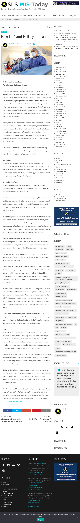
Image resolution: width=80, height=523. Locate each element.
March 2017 (59, 127)
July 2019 (59, 98)
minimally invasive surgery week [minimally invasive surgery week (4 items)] (66, 303)
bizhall (65, 409)
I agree (40, 520)
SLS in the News (61, 178)
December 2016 (61, 129)
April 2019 (59, 102)
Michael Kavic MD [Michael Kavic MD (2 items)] (61, 293)
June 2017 (59, 122)
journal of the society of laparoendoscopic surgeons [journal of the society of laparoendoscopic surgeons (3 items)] (64, 278)
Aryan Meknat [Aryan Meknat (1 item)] (60, 246)
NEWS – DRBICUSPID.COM (63, 165)
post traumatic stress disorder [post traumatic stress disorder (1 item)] (65, 338)
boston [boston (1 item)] (69, 246)
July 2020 (59, 81)
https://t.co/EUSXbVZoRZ (35, 487)
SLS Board (59, 176)
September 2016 (61, 133)
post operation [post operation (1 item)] (60, 331)
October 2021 (60, 74)
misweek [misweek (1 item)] (58, 307)
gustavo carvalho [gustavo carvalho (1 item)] (61, 267)
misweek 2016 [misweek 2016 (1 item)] (71, 310)
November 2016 (61, 131)
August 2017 (60, 118)
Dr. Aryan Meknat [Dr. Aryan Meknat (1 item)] (61, 253)
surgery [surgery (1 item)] (58, 345)
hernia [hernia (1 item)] (71, 267)
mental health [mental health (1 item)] (60, 290)
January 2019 (60, 109)
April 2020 (59, 85)
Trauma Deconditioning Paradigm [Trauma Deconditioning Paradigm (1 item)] (66, 352)
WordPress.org (61, 201)
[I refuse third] (77, 517)
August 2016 (60, 135)
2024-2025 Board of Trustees (65, 31)
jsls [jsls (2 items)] (57, 283)
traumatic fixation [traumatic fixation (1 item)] (61, 355)
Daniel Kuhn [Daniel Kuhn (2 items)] (69, 249)
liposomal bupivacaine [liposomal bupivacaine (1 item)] (62, 286)
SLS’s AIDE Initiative (62, 35)
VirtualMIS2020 (37, 483)
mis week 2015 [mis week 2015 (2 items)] (60, 310)
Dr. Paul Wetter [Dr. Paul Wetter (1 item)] (60, 260)
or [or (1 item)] (75, 324)
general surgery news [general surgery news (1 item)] (62, 263)
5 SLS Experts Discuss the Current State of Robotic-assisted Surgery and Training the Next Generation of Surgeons (67, 41)
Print (50, 27)
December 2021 (61, 72)
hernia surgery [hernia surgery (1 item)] (70, 270)
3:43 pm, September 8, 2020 (35, 474)
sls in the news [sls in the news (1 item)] (66, 341)
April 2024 (59, 70)
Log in (58, 194)
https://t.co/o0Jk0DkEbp (35, 472)
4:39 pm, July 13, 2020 (33, 502)
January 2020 (60, 87)
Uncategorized (60, 180)
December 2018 (61, 111)
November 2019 (61, 92)
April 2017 (59, 124)
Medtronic (41, 464)
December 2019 (61, 89)
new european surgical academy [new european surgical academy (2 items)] (66, 317)
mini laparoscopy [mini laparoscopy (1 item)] (61, 296)
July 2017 (59, 120)
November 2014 (61, 146)
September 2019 (61, 96)
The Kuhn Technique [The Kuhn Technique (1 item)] (69, 345)
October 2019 (60, 94)
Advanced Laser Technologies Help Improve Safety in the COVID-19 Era (67, 47)
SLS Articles (59, 173)
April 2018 (59, 116)
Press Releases (61, 171)
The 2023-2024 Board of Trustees (66, 33)
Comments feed (61, 198)
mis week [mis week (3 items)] (67, 307)
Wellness (4, 31)
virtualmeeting (33, 485)
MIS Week (59, 160)
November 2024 (61, 67)
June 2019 (59, 100)
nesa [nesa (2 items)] (66, 314)
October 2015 (60, 142)
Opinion (58, 167)
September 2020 (61, 76)
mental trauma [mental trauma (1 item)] (71, 290)
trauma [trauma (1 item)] (58, 348)
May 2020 (59, 83)
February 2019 (60, 107)
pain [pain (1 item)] (57, 327)
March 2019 (59, 105)
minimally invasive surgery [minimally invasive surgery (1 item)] (64, 300)
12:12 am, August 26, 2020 (34, 489)
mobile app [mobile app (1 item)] (59, 314)
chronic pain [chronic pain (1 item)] (59, 249)
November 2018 (61, 113)
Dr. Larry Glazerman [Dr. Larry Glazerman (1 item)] (62, 256)
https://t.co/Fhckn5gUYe (35, 500)
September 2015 (61, 144)
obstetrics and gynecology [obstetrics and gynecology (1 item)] (64, 324)
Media (58, 158)
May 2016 (59, 140)
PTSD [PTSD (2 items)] (57, 341)
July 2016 (59, 138)
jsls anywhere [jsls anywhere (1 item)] (64, 283)
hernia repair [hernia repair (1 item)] (59, 270)
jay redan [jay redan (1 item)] (58, 274)
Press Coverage (61, 169)
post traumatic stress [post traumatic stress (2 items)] (62, 334)
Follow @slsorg (34, 506)
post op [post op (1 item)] (63, 327)
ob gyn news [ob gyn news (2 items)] (59, 321)
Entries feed (60, 196)
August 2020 (60, 78)
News (57, 163)
